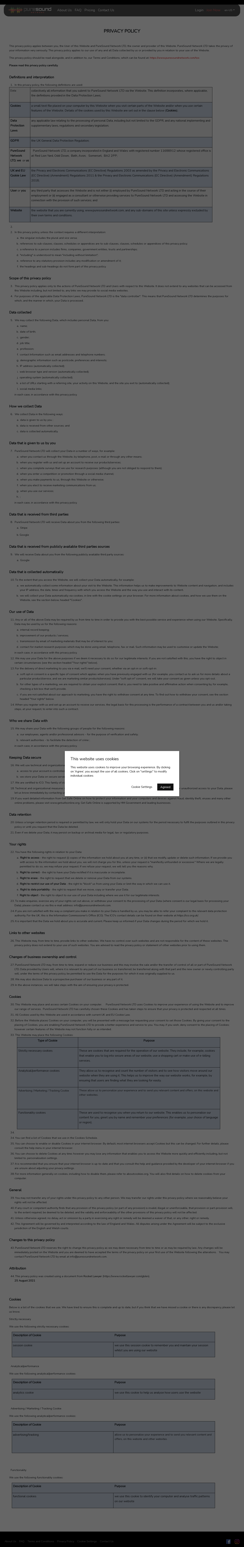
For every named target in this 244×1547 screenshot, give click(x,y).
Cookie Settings (141, 787)
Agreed (165, 787)
